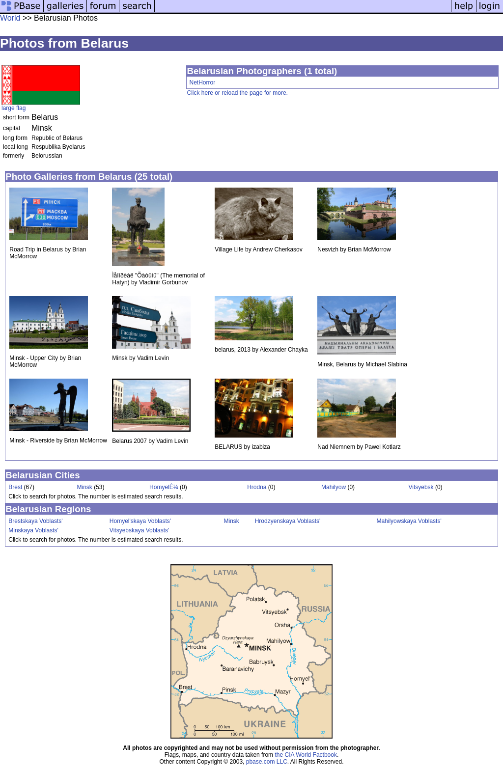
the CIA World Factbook (306, 754)
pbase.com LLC (266, 761)
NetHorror (202, 82)
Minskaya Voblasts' (33, 530)
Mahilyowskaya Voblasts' (408, 521)
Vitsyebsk (420, 487)
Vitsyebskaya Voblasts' (139, 530)
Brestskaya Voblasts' (35, 521)
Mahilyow (333, 487)
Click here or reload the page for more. (237, 92)
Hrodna (256, 487)
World (10, 18)
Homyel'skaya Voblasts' (140, 521)
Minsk (84, 487)
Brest (15, 487)
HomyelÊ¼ (163, 487)
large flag (13, 108)
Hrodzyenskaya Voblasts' (288, 521)
